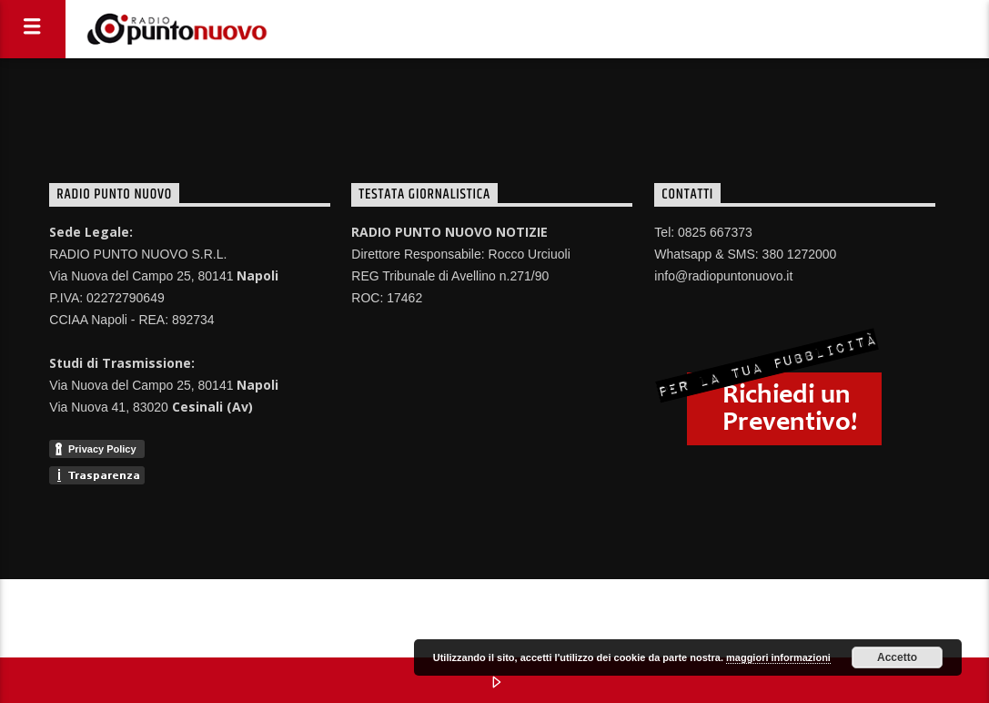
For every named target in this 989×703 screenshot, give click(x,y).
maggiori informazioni (778, 657)
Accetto (897, 657)
